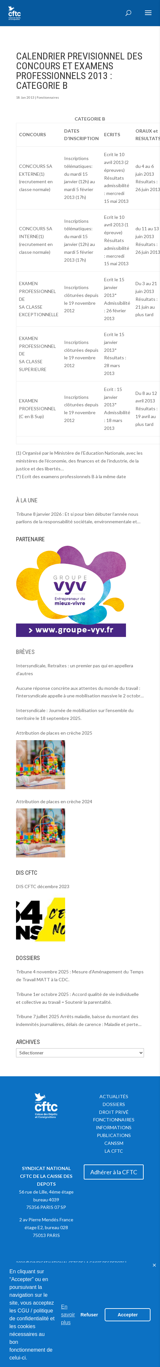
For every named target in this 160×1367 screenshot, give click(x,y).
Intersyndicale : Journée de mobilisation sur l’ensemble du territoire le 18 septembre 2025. (74, 714)
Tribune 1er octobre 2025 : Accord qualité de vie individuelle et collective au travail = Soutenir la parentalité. (77, 998)
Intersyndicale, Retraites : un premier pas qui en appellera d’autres (74, 669)
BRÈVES (25, 651)
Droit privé (114, 1112)
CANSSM (113, 1143)
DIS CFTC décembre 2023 (42, 886)
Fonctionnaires (48, 97)
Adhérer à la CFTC (113, 1172)
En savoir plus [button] (68, 1314)
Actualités (113, 1096)
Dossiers (114, 1104)
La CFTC (114, 1151)
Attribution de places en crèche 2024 (54, 801)
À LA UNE (27, 500)
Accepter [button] (127, 1314)
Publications (114, 1135)
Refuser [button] (89, 1314)
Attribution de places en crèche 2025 (54, 733)
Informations (114, 1127)
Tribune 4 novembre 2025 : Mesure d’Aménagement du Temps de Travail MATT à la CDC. (80, 975)
